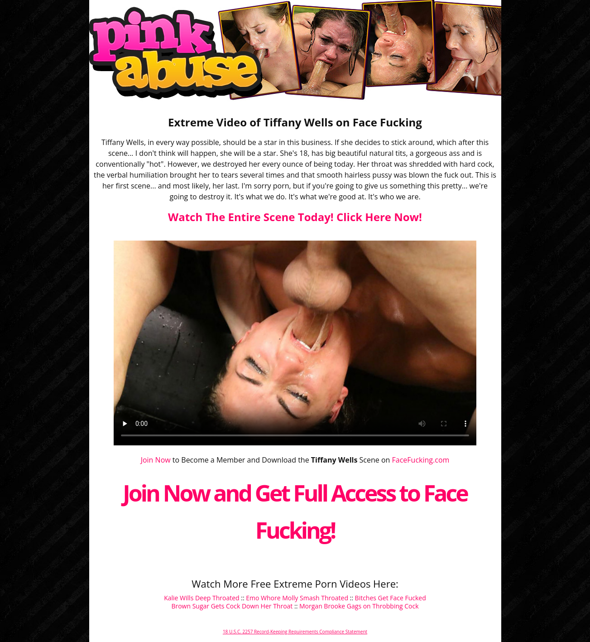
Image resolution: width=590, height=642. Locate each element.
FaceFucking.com (421, 460)
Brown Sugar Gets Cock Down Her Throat (232, 606)
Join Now (156, 460)
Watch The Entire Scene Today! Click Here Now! (295, 216)
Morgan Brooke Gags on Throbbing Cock (359, 606)
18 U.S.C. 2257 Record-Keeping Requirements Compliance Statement (295, 631)
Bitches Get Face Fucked (390, 598)
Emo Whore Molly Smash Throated (297, 598)
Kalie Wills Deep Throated (201, 598)
